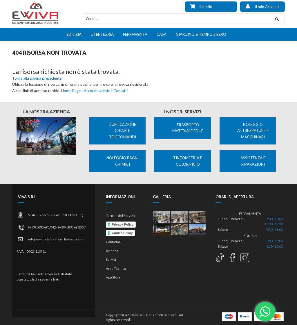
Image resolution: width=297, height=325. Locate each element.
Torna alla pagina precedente (36, 78)
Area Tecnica (116, 268)
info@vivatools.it (40, 239)
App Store (113, 277)
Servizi (111, 259)
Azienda (112, 251)
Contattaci (114, 242)
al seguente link (47, 279)
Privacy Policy (122, 224)
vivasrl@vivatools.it (69, 239)
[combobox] (176, 18)
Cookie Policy (122, 233)
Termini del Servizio (120, 215)
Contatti (120, 90)
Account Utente (97, 90)
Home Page (71, 90)
